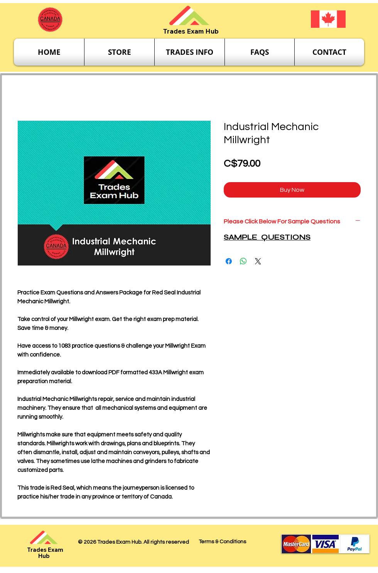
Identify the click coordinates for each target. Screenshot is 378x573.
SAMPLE (241, 237)
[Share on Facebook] (228, 261)
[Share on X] (258, 261)
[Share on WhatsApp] (243, 261)
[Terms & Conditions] (222, 542)
